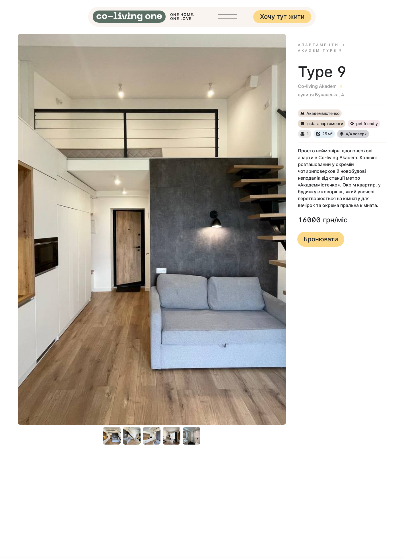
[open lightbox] (152, 229)
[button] (227, 17)
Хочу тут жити (282, 16)
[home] (129, 17)
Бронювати (321, 239)
